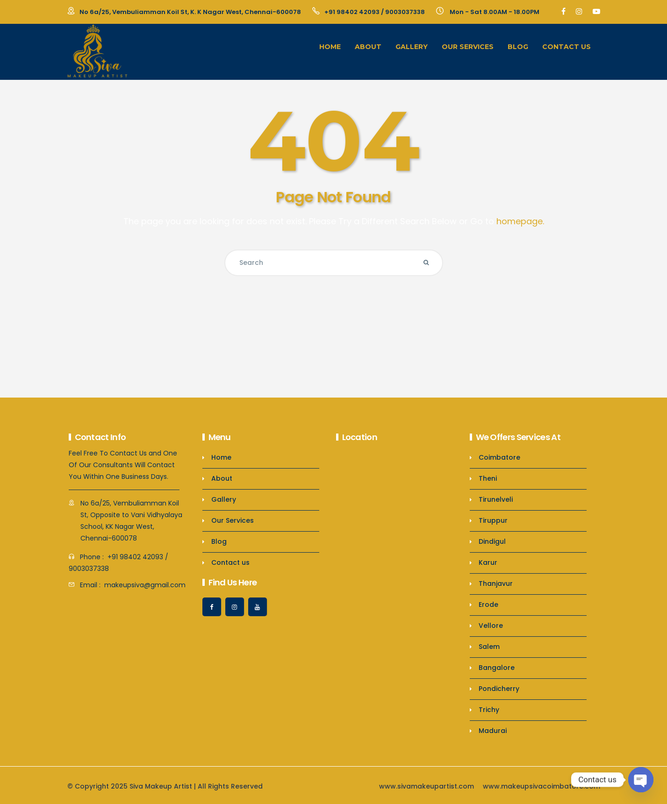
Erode (488, 604)
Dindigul (492, 541)
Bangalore (497, 667)
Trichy (489, 709)
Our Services (468, 47)
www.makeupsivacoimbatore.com (541, 786)
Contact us (566, 47)
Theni (488, 478)
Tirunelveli (496, 499)
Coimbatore (499, 457)
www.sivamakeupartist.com (426, 786)
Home (330, 47)
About (368, 47)
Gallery (411, 47)
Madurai (493, 730)
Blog (518, 47)
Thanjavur (496, 583)
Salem (489, 646)
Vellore (491, 625)
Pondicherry (499, 688)
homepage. (520, 221)
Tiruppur (493, 520)
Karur (488, 562)
